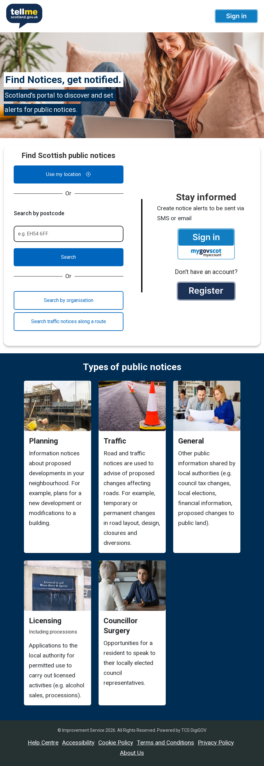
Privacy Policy (216, 742)
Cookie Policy (115, 742)
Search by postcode (39, 213)
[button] (236, 16)
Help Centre (43, 742)
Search (68, 257)
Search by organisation (68, 300)
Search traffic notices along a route (68, 321)
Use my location (68, 174)
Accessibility (78, 742)
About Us (132, 752)
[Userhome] (23, 16)
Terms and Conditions (165, 742)
